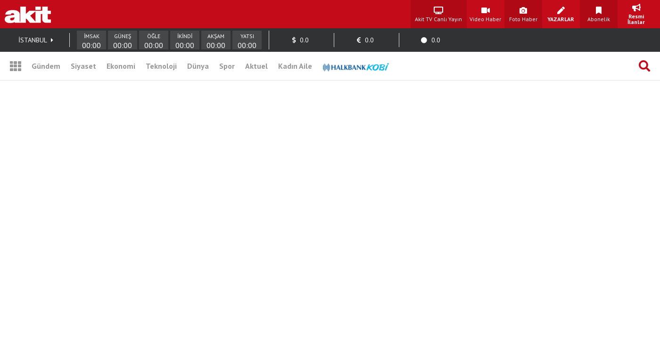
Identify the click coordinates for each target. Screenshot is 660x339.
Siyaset (83, 66)
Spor (227, 66)
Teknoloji (161, 66)
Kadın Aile (295, 66)
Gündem (46, 66)
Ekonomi (121, 66)
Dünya (198, 66)
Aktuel (256, 66)
